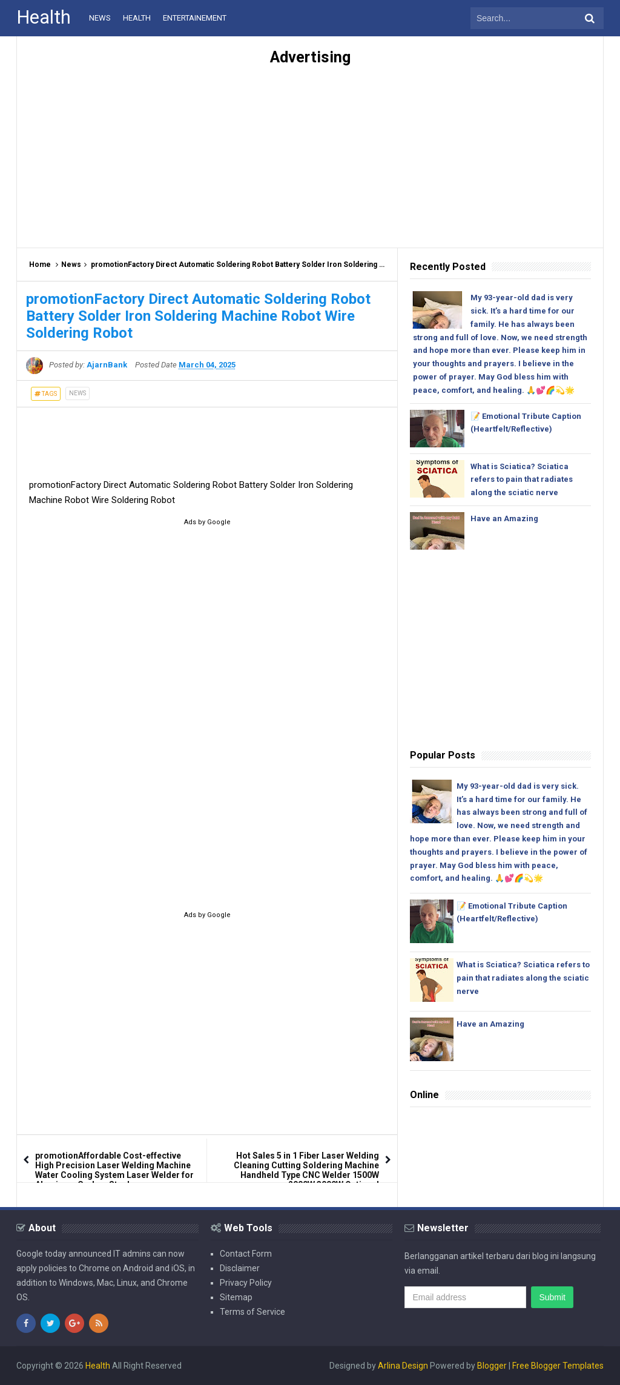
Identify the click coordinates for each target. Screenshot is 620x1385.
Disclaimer (240, 1268)
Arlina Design (403, 1365)
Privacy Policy (246, 1283)
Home (40, 264)
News (71, 264)
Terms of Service (252, 1312)
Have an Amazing (504, 518)
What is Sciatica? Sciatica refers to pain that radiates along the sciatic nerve (521, 480)
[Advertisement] (310, 150)
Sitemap (236, 1297)
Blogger (492, 1365)
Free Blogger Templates (558, 1365)
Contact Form (246, 1253)
